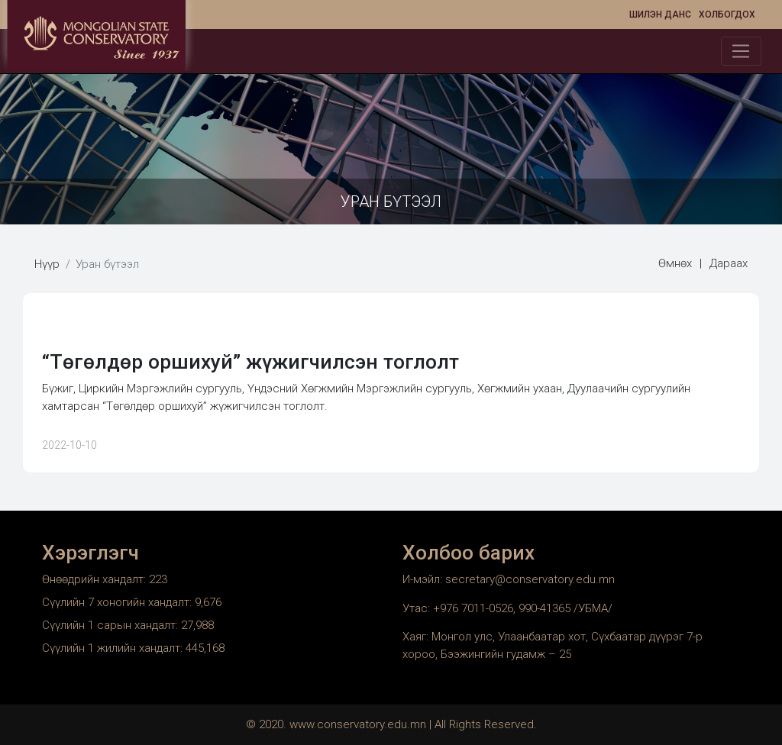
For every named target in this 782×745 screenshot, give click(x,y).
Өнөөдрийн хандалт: (95, 579)
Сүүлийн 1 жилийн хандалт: (114, 648)
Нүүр (47, 264)
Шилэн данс (660, 14)
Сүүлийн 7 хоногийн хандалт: (118, 602)
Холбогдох (727, 14)
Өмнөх (675, 263)
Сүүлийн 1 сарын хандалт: (111, 625)
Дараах (728, 263)
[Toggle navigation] (741, 51)
